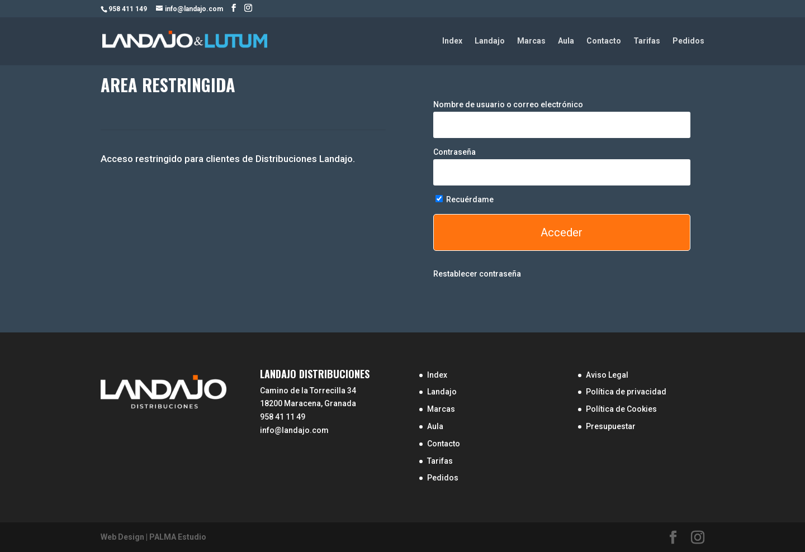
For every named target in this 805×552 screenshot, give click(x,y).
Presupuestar (611, 426)
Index (452, 41)
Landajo (490, 41)
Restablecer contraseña (477, 273)
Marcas (531, 41)
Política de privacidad (626, 391)
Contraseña (454, 151)
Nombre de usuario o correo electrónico (508, 104)
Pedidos (688, 41)
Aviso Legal (607, 374)
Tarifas (646, 41)
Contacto (603, 41)
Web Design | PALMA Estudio (153, 536)
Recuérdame (464, 199)
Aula (566, 41)
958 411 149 (127, 9)
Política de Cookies (621, 409)
